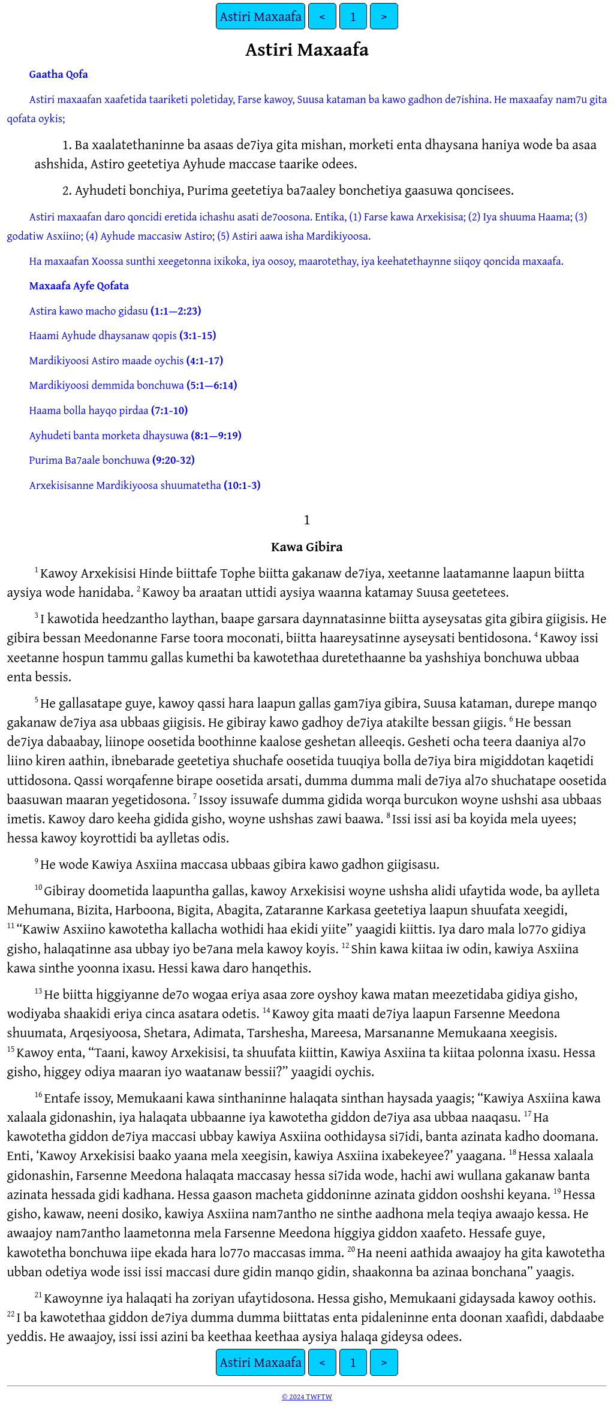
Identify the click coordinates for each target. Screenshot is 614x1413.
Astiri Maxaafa (260, 16)
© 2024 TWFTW (307, 1396)
